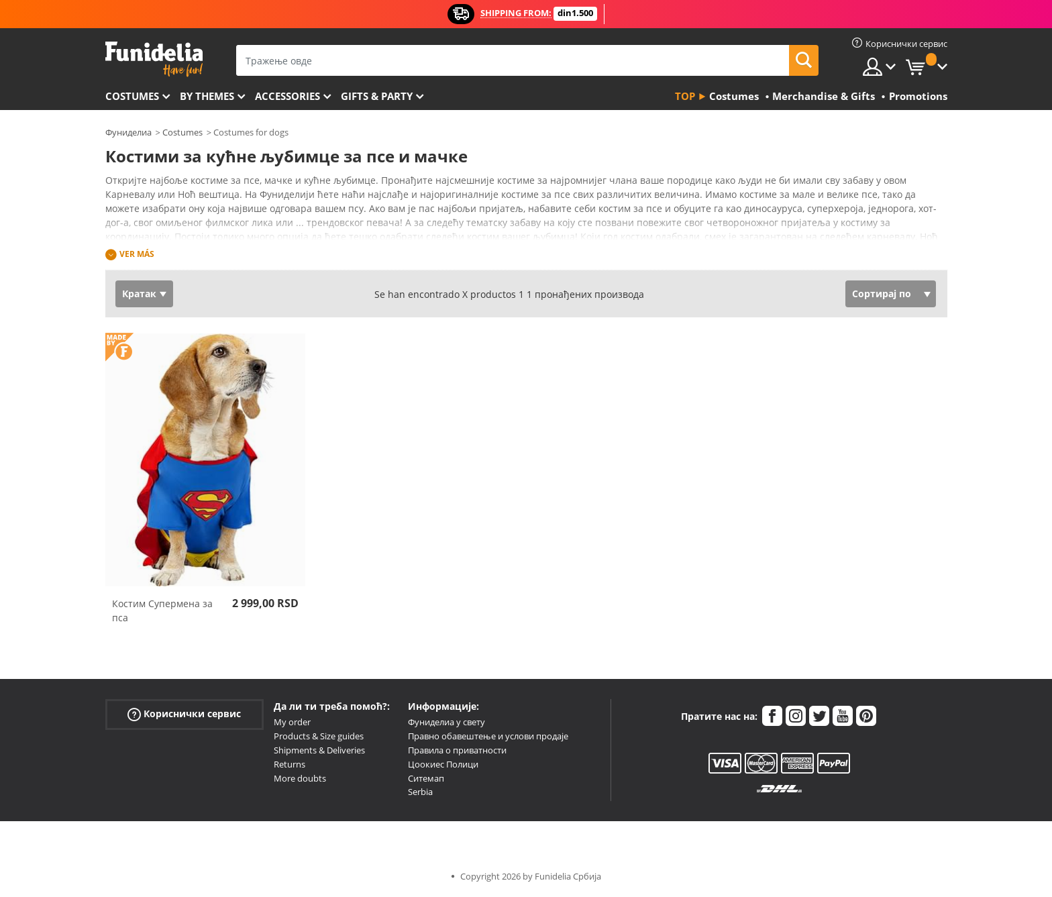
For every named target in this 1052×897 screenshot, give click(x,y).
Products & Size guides (319, 736)
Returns (289, 764)
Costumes (132, 96)
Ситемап (426, 778)
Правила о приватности (457, 750)
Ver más (136, 254)
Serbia (420, 792)
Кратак (139, 293)
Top (685, 96)
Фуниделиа (128, 132)
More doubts (300, 778)
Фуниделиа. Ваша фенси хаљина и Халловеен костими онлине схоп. (154, 59)
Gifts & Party (377, 96)
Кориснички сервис (184, 714)
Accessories (287, 96)
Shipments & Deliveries (319, 750)
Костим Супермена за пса (162, 610)
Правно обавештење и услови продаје (488, 736)
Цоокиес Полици (443, 764)
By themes (207, 96)
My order (292, 722)
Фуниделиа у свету (446, 722)
